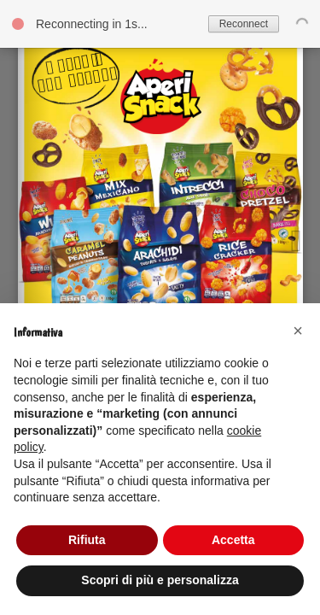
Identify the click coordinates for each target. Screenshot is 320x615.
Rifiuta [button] (87, 540)
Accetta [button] (233, 540)
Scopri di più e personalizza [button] (159, 580)
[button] (297, 330)
